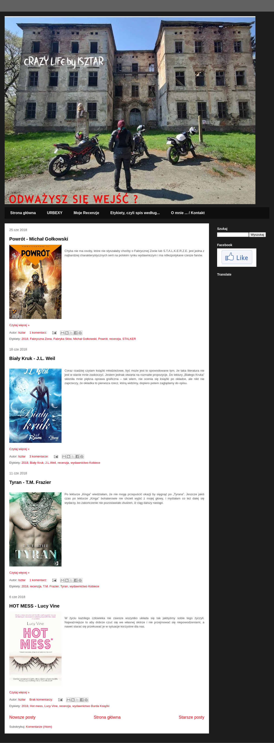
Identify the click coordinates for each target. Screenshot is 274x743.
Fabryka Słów (62, 339)
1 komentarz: (38, 332)
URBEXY (54, 213)
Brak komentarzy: (41, 699)
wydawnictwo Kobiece (85, 462)
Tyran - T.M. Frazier (30, 482)
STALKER (129, 339)
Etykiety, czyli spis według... (135, 213)
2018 (25, 339)
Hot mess (36, 706)
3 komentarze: (39, 456)
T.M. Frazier (51, 586)
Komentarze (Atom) (39, 726)
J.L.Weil (50, 462)
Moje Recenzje (86, 213)
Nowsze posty (22, 717)
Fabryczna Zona (41, 339)
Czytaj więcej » (19, 325)
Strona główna (23, 213)
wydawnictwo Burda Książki (91, 706)
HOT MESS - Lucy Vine (34, 605)
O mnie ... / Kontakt (188, 213)
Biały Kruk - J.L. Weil (32, 358)
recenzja (115, 339)
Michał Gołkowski (84, 339)
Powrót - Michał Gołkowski (38, 238)
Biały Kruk (37, 462)
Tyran (64, 586)
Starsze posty (191, 717)
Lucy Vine (51, 706)
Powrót (103, 339)
